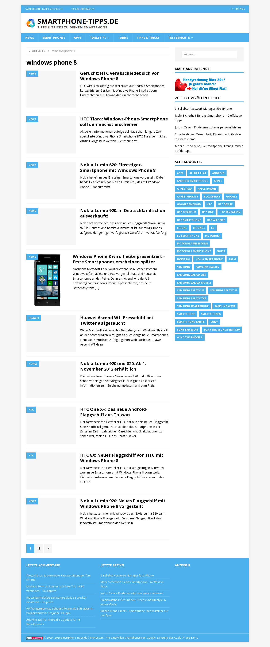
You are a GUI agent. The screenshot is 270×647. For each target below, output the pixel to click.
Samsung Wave (225, 306)
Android (218, 173)
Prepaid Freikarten (82, 9)
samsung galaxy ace (191, 275)
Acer (180, 173)
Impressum (97, 637)
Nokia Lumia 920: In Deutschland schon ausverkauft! (122, 213)
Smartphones (54, 38)
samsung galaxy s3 (223, 290)
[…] (97, 288)
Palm (232, 259)
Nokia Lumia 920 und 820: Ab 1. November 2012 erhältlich (113, 366)
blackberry (212, 196)
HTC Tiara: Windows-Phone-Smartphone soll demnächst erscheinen (124, 121)
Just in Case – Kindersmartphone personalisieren (208, 127)
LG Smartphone (188, 235)
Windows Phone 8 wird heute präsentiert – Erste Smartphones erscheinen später (119, 259)
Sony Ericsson (187, 329)
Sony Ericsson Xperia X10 (222, 329)
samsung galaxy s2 (190, 290)
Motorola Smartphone (194, 251)
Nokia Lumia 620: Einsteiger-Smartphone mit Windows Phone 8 (117, 167)
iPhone (182, 228)
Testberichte (179, 38)
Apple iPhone (207, 189)
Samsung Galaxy (207, 267)
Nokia (221, 251)
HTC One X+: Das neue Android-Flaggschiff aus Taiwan (113, 412)
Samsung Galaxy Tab (191, 298)
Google (231, 196)
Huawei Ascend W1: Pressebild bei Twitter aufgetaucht (116, 320)
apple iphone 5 (187, 196)
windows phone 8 (189, 337)
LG (213, 228)
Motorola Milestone (192, 243)
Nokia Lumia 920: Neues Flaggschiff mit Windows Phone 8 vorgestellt (123, 503)
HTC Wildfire (216, 220)
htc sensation (230, 212)
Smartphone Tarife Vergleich (43, 9)
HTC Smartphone (189, 220)
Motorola (212, 235)
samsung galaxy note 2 (194, 282)
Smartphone (186, 314)
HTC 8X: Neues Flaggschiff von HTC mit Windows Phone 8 (121, 457)
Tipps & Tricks (148, 38)
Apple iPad (184, 189)
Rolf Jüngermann (37, 608)
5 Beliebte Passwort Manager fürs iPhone (203, 109)
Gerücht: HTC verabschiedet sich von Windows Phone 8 (120, 75)
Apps (77, 38)
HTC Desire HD (186, 212)
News (29, 38)
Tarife (123, 38)
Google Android (189, 204)
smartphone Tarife (191, 322)
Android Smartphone (192, 181)
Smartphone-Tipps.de (74, 637)
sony (214, 322)
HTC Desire (225, 204)
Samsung (183, 267)
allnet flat (197, 173)
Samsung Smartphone (193, 306)
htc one (208, 212)
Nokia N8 (183, 259)
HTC (209, 204)
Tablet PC (98, 38)
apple (218, 181)
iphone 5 (199, 228)
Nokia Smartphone (209, 259)
